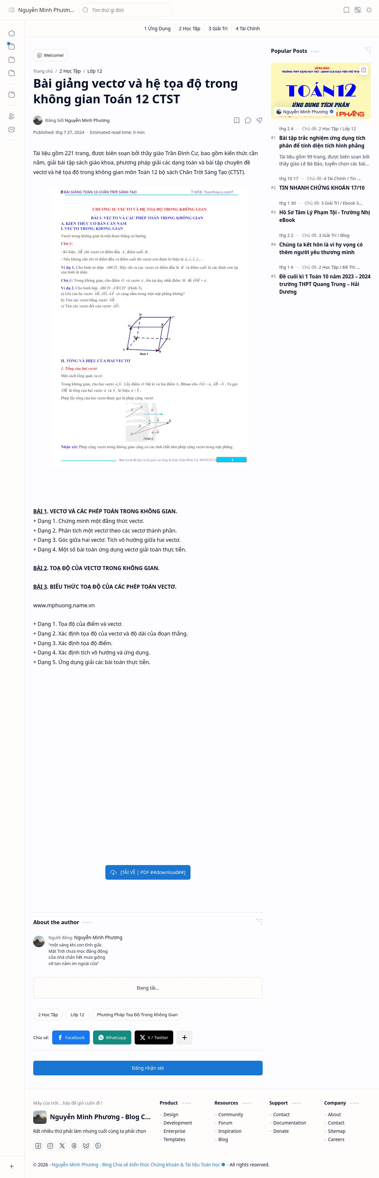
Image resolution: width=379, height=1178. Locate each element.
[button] (12, 10)
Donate (281, 1131)
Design (171, 1114)
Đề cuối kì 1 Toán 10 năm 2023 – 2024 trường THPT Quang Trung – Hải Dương (325, 284)
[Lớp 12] (77, 1015)
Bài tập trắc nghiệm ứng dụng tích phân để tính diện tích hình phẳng (322, 142)
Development (178, 1123)
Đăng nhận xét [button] (148, 1068)
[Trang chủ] (11, 33)
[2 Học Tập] (189, 28)
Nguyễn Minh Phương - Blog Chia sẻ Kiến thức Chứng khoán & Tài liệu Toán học (138, 1164)
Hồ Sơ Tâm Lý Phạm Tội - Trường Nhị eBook (324, 216)
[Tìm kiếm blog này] (125, 10)
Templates (175, 1139)
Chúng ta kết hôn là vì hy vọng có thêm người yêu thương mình (321, 248)
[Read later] (237, 120)
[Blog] (344, 235)
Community (230, 1114)
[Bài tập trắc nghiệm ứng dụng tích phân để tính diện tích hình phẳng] (321, 91)
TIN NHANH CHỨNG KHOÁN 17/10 (322, 187)
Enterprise (175, 1131)
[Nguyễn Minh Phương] (77, 120)
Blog (223, 1139)
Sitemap (336, 1131)
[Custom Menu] (11, 94)
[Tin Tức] (357, 178)
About (334, 1114)
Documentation (289, 1123)
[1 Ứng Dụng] (157, 28)
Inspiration (229, 1131)
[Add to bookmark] (363, 70)
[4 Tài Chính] (248, 28)
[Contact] (11, 129)
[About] (11, 116)
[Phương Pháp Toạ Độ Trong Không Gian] (137, 1015)
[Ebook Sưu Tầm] (358, 203)
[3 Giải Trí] (218, 28)
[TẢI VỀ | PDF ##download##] (147, 872)
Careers (336, 1139)
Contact (281, 1114)
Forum (225, 1123)
